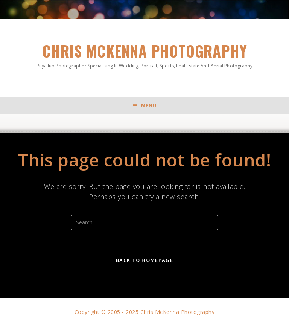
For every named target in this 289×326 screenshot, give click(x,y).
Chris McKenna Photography (144, 54)
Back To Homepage (144, 260)
